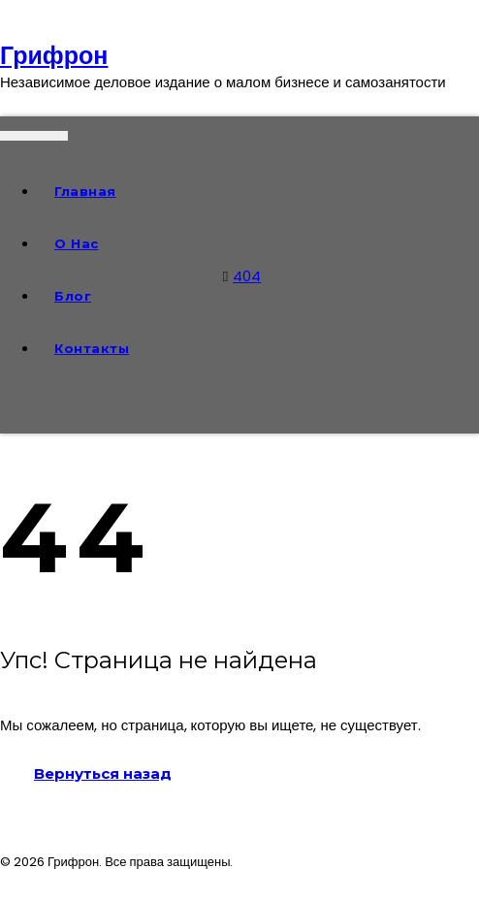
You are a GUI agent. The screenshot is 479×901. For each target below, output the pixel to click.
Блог (72, 296)
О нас (76, 243)
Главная (85, 191)
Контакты (91, 348)
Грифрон (54, 56)
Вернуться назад (103, 773)
